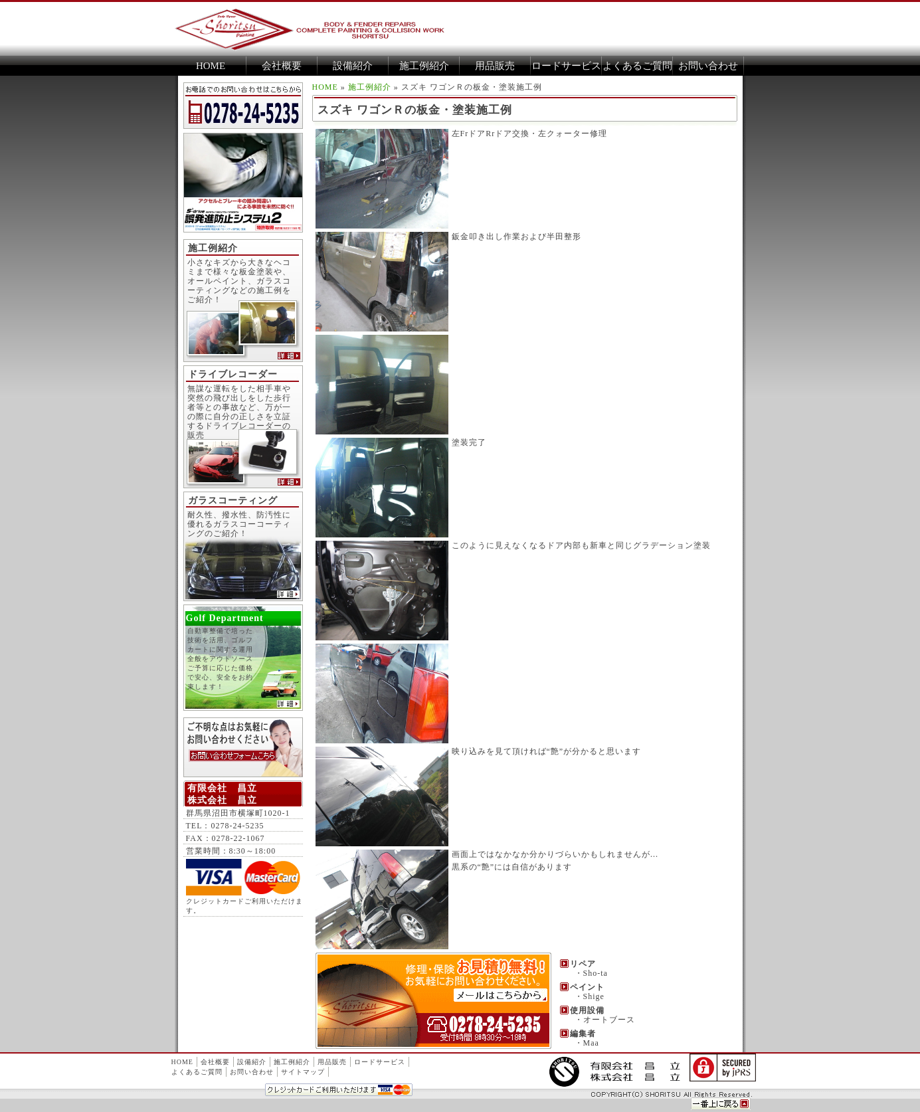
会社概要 (282, 65)
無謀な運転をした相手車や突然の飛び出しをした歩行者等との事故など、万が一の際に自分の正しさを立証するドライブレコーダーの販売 (239, 412)
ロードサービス (566, 65)
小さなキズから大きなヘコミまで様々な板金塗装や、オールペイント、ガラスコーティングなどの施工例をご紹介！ (239, 281)
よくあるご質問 (637, 65)
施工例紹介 (424, 65)
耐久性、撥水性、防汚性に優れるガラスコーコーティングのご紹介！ (239, 524)
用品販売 (495, 65)
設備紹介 (353, 65)
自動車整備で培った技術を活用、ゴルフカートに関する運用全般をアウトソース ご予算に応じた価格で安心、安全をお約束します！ (239, 669)
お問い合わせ (708, 65)
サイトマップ (303, 1071)
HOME (210, 65)
